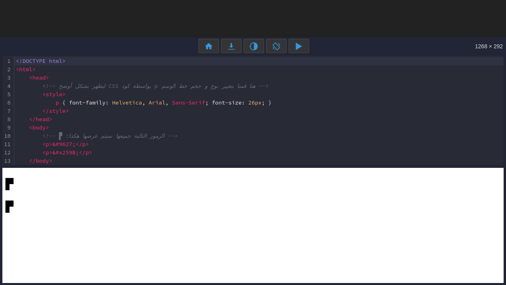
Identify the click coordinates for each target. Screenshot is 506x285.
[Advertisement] (253, 18)
